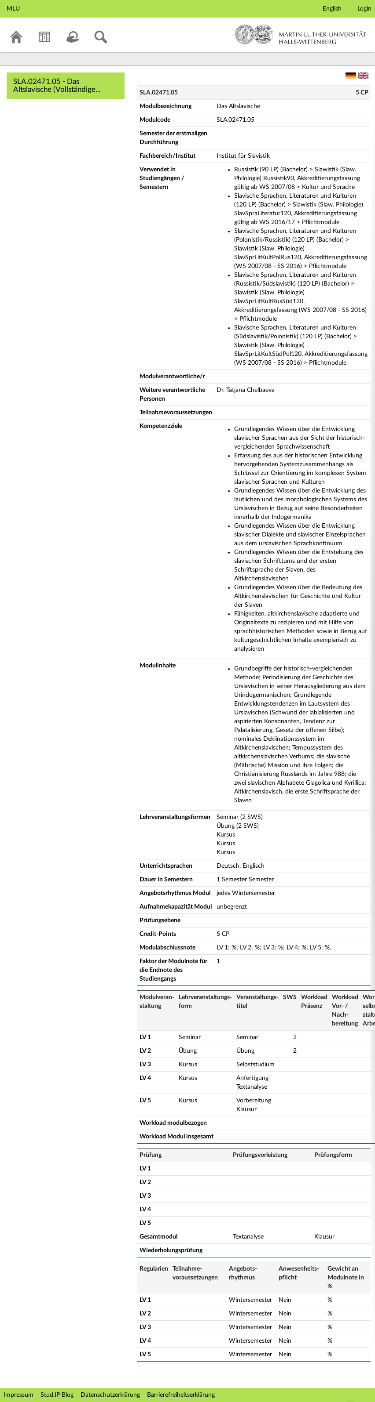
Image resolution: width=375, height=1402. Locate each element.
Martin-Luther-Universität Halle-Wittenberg (301, 34)
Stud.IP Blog (57, 1395)
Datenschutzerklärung (110, 1395)
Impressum (18, 1395)
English (332, 9)
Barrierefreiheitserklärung (181, 1395)
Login (364, 9)
